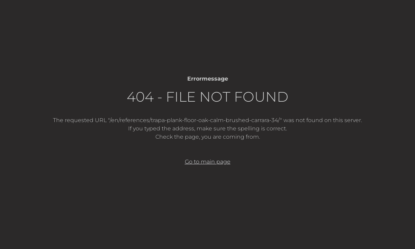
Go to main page (208, 161)
